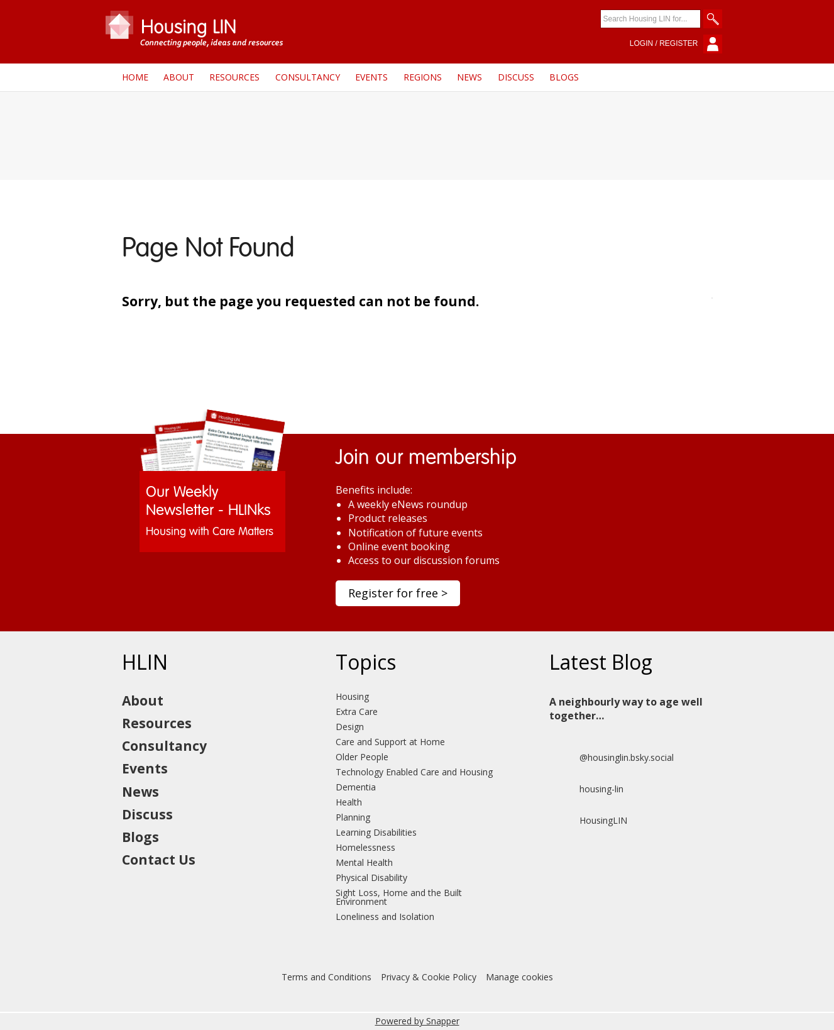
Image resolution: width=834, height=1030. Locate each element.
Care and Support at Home (390, 742)
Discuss (516, 77)
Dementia (356, 787)
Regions (422, 77)
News (469, 77)
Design (350, 727)
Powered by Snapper (417, 1021)
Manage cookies (519, 977)
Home (135, 77)
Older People (362, 757)
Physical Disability (371, 877)
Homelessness (365, 847)
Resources (234, 77)
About (178, 77)
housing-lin (586, 789)
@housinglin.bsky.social (611, 758)
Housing (352, 696)
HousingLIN (588, 821)
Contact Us (158, 859)
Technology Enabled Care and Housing (414, 772)
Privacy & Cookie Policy (428, 977)
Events (371, 77)
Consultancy (307, 77)
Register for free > (397, 593)
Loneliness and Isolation (385, 916)
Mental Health (364, 862)
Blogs (564, 77)
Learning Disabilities (376, 832)
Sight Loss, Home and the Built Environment (399, 897)
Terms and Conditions (326, 977)
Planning (353, 817)
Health (349, 802)
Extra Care (357, 711)
